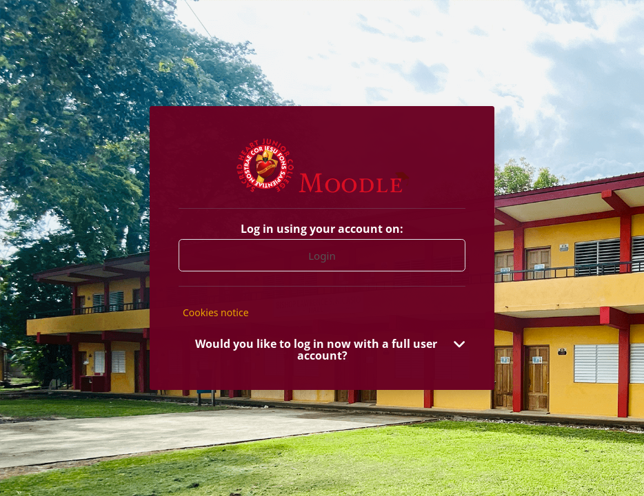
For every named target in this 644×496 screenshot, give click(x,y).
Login (322, 255)
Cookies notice (216, 312)
